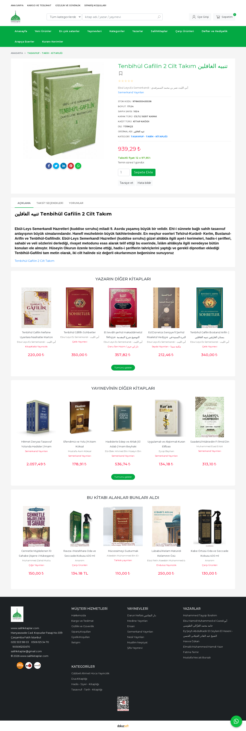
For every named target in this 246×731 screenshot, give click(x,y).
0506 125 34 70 (40, 642)
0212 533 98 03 (20, 642)
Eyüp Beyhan (166, 451)
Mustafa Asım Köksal (79, 451)
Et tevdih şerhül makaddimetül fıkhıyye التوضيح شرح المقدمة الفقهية (123, 337)
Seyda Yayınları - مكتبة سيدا (166, 346)
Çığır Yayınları (36, 565)
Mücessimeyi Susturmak (123, 551)
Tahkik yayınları (123, 560)
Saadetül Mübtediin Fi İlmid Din (209, 441)
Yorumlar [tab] (76, 203)
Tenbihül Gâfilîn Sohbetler (80, 332)
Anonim (79, 560)
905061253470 (21, 646)
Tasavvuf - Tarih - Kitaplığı (149, 136)
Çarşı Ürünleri (79, 565)
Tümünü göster (123, 367)
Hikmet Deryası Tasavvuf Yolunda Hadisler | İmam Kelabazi (36, 446)
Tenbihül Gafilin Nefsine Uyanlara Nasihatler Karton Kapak (36, 337)
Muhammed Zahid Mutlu (36, 560)
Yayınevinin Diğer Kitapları (123, 388)
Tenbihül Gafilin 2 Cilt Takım (34, 261)
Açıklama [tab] (24, 203)
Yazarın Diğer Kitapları (123, 278)
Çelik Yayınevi (79, 341)
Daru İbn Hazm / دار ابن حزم (123, 346)
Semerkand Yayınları (36, 451)
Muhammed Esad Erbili (209, 446)
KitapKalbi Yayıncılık (36, 346)
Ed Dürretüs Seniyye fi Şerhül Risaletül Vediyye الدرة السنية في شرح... (166, 337)
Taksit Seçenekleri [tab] (49, 203)
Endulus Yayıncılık (166, 565)
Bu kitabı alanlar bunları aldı (123, 497)
